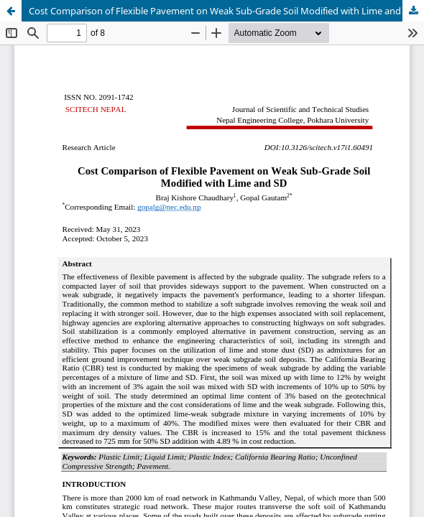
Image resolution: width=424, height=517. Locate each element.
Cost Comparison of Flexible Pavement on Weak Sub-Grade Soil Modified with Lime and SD (222, 10)
